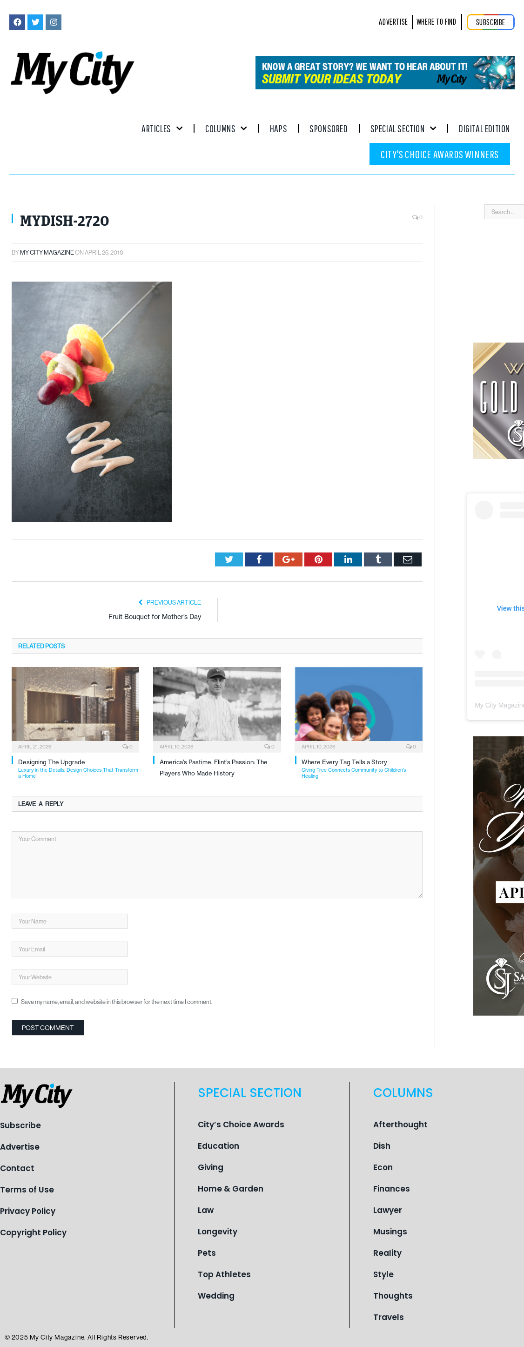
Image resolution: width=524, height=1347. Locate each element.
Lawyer (387, 1210)
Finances (391, 1188)
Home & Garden (230, 1188)
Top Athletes (224, 1274)
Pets (207, 1253)
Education (218, 1146)
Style (383, 1274)
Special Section (403, 128)
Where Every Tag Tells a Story (362, 768)
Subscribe (20, 1125)
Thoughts (393, 1295)
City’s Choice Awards (241, 1124)
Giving (210, 1167)
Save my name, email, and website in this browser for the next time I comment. (116, 1001)
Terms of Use (27, 1189)
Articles (162, 128)
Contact (17, 1168)
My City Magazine (47, 252)
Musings (390, 1231)
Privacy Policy (27, 1211)
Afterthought (400, 1124)
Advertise (20, 1146)
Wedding (216, 1295)
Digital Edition (484, 128)
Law (206, 1210)
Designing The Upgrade (78, 768)
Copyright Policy (33, 1232)
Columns (226, 128)
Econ (383, 1167)
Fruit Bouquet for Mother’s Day (154, 617)
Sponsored (328, 128)
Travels (388, 1317)
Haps (278, 128)
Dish (381, 1146)
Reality (387, 1253)
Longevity (217, 1231)
